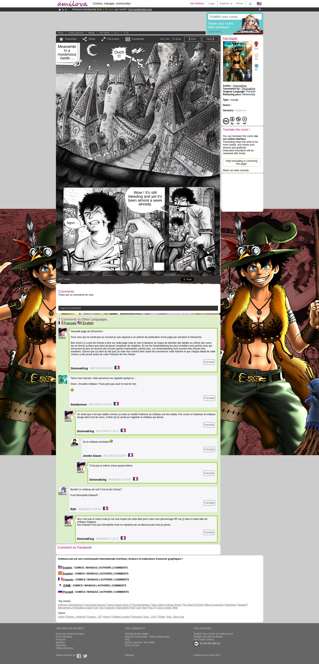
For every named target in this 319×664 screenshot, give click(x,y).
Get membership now (140, 9)
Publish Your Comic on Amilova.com (213, 633)
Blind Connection (214, 604)
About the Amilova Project (70, 633)
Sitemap (129, 655)
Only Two (98, 607)
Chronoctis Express (95, 604)
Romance (136, 616)
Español (65, 573)
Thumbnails (137, 39)
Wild (175, 607)
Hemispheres (75, 604)
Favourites (71, 39)
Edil (133, 607)
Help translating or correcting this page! (241, 162)
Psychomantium (141, 604)
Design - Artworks (76, 616)
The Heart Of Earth (192, 604)
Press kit (60, 639)
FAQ (127, 639)
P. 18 (126, 33)
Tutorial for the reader (136, 633)
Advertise (61, 645)
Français (67, 323)
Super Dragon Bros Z (118, 604)
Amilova (62, 604)
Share (92, 39)
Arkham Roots (173, 604)
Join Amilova (197, 3)
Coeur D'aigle (164, 607)
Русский (65, 591)
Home (61, 33)
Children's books (121, 616)
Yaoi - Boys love (175, 616)
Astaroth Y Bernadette (117, 607)
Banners (60, 642)
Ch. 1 (116, 33)
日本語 (64, 585)
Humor (106, 616)
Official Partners (64, 648)
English (85, 323)
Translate (209, 362)
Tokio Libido (157, 604)
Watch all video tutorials (236, 170)
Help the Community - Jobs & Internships (147, 636)
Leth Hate (141, 607)
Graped (242, 604)
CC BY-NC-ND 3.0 (207, 643)
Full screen (113, 39)
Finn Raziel (104, 33)
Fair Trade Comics (204, 639)
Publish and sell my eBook (208, 636)
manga (91, 33)
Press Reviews (64, 636)
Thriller (162, 616)
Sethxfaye (230, 604)
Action (61, 616)
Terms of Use (132, 645)
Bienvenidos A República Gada (75, 607)
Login (212, 3)
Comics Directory (76, 33)
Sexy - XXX (149, 616)
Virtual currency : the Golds (140, 642)
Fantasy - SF (94, 616)
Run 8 (151, 607)
